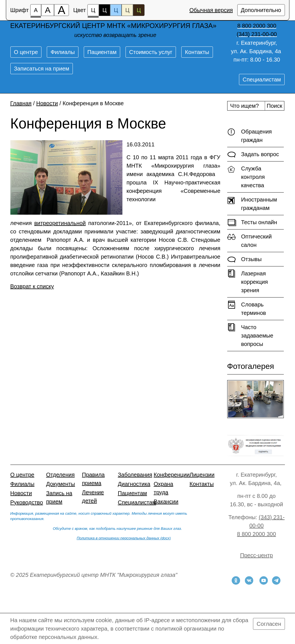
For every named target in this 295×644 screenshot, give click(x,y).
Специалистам (262, 79)
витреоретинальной (60, 223)
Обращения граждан (249, 135)
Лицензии (202, 475)
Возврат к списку (32, 286)
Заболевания (135, 475)
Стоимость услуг (150, 52)
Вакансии (166, 501)
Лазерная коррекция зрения (247, 281)
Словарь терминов (246, 308)
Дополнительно (261, 10)
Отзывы (244, 259)
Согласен (269, 624)
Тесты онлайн (252, 222)
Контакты (197, 52)
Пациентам (102, 52)
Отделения (60, 475)
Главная (21, 103)
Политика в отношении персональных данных (118, 538)
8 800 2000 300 (256, 534)
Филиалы (62, 52)
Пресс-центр (256, 555)
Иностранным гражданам (252, 203)
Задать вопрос (253, 154)
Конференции (172, 475)
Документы (60, 484)
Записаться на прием (41, 68)
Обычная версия (211, 10)
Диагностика (134, 484)
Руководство (26, 502)
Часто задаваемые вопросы (250, 335)
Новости (47, 103)
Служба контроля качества (246, 176)
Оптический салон (249, 240)
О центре (26, 52)
